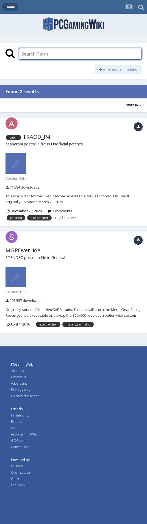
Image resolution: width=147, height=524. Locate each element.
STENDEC (14, 257)
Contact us (18, 377)
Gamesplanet (21, 447)
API (13, 428)
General (58, 257)
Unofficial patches (67, 144)
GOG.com (18, 440)
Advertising (19, 383)
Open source (20, 472)
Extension (18, 421)
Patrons (16, 478)
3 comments (60, 210)
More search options (118, 69)
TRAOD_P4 (36, 136)
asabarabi (14, 144)
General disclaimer (25, 396)
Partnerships (20, 415)
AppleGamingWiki (24, 434)
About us (17, 370)
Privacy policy (20, 389)
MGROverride (22, 250)
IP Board (17, 466)
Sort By (133, 105)
